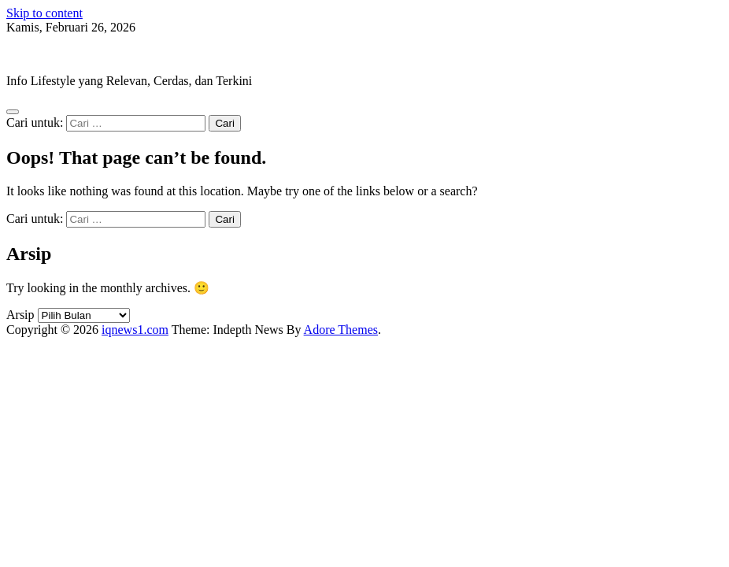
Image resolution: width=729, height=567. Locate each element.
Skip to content (44, 13)
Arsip (20, 314)
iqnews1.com (39, 54)
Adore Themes (341, 329)
